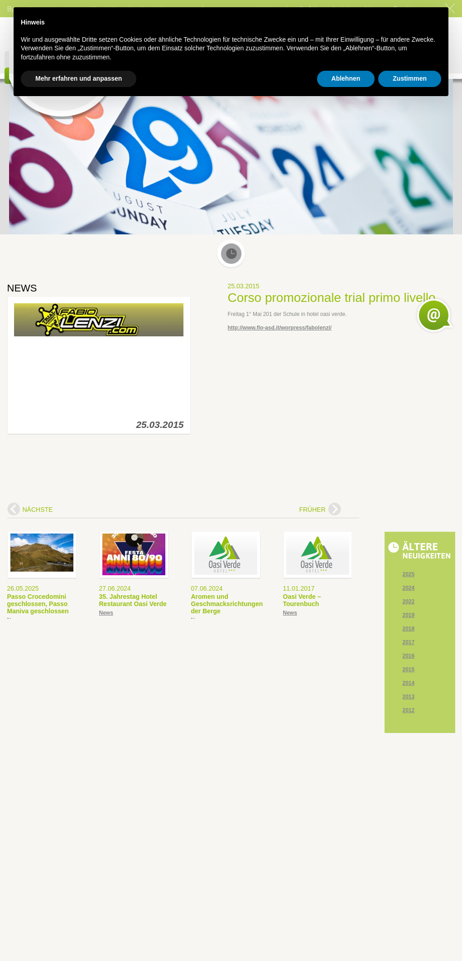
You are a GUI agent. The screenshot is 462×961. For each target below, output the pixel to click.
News (106, 613)
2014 (409, 683)
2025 (409, 574)
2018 (409, 629)
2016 (409, 656)
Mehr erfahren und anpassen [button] (78, 78)
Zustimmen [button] (410, 78)
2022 (409, 601)
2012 (409, 710)
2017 (409, 642)
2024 (409, 588)
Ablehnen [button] (346, 78)
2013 (409, 697)
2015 (409, 669)
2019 (409, 615)
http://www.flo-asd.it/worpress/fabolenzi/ (280, 328)
